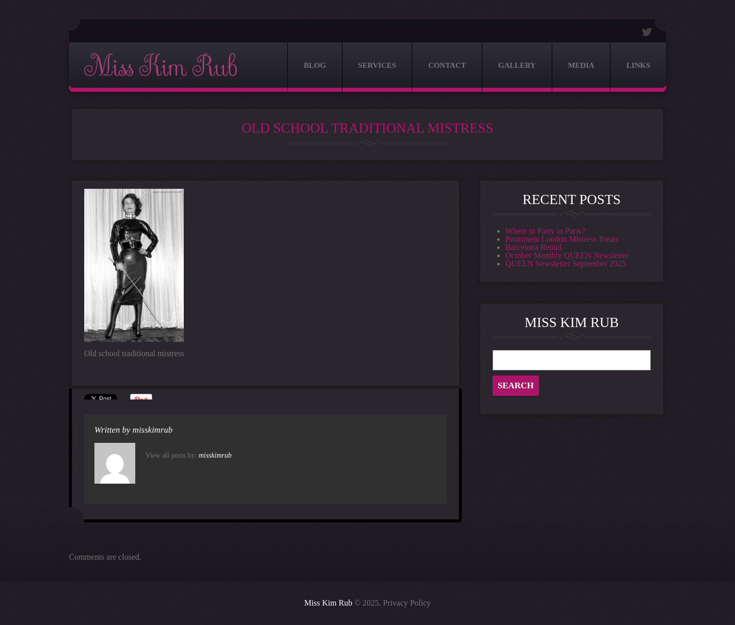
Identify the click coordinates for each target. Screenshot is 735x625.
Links (638, 65)
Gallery (517, 65)
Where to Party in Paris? (545, 231)
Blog (315, 65)
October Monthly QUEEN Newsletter (567, 255)
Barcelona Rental (533, 247)
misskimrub (153, 430)
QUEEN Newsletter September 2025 (565, 263)
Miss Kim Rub (160, 67)
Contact (447, 65)
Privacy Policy (407, 602)
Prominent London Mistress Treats (562, 239)
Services (377, 65)
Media (581, 65)
